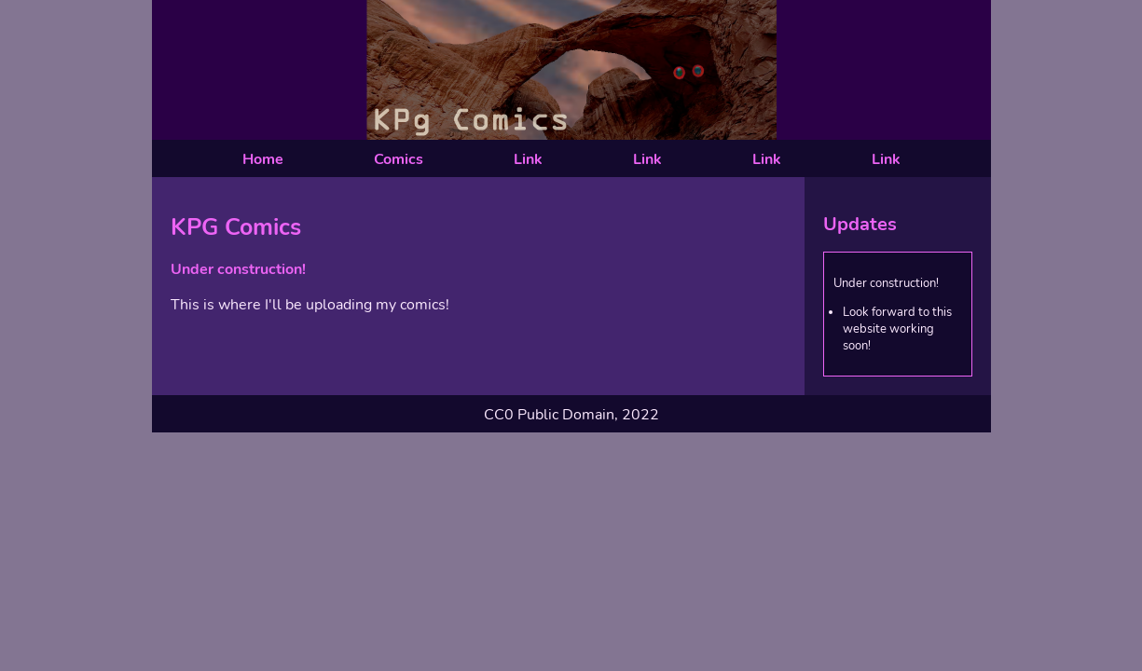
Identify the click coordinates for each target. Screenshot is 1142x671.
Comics (398, 159)
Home (262, 159)
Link (528, 159)
